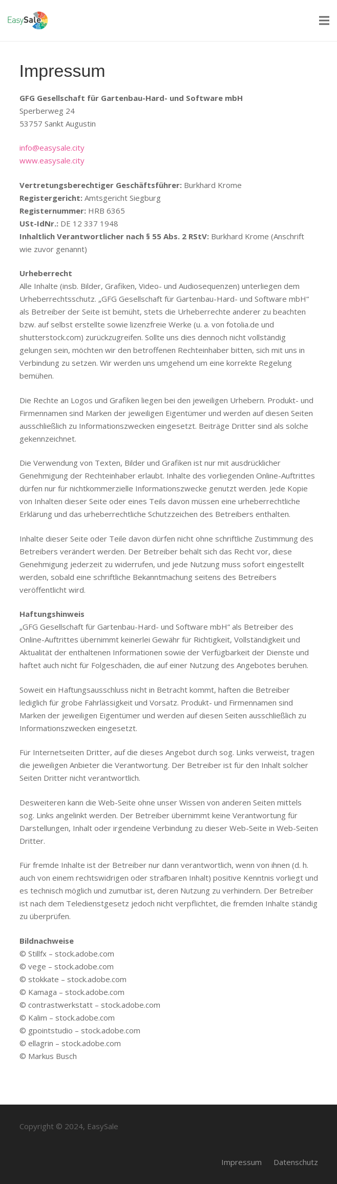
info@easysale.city (52, 147)
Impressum (241, 1162)
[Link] (28, 20)
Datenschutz (295, 1162)
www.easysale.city (52, 160)
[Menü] (324, 20)
